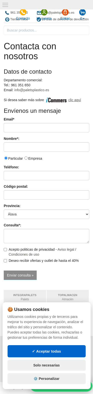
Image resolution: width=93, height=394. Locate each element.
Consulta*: (12, 225)
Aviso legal (66, 249)
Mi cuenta (44, 14)
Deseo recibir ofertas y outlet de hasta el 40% (41, 261)
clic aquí (74, 100)
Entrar (65, 14)
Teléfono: (11, 167)
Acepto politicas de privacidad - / (40, 251)
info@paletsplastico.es (31, 90)
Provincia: (12, 206)
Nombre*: (11, 139)
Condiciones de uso (24, 254)
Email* (9, 119)
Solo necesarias (46, 373)
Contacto (23, 14)
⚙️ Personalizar (46, 386)
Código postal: (16, 186)
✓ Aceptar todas (46, 359)
